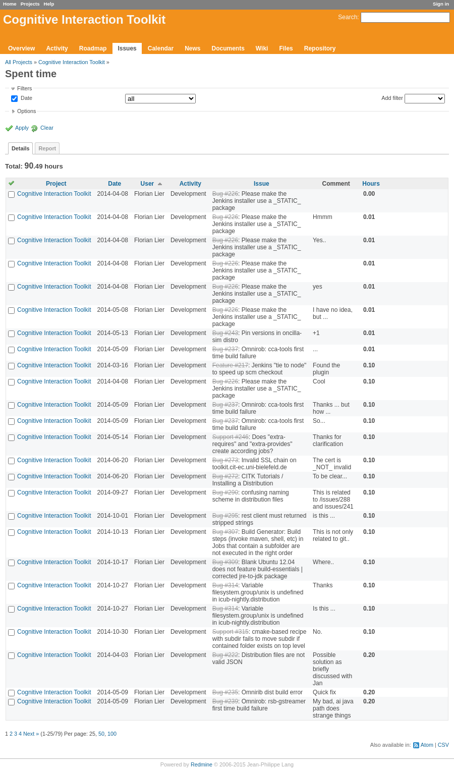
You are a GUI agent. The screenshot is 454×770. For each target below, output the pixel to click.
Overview (21, 48)
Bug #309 (225, 562)
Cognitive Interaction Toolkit (71, 62)
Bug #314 (225, 585)
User (147, 183)
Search (347, 17)
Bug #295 (225, 515)
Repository (320, 48)
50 (101, 734)
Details (20, 148)
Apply (22, 128)
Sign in (441, 4)
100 (112, 734)
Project (56, 183)
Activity (57, 48)
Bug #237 (225, 349)
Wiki (262, 48)
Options (26, 111)
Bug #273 (225, 460)
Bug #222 (225, 654)
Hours (371, 183)
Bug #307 (225, 531)
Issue (261, 183)
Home (10, 4)
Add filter (392, 98)
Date (25, 98)
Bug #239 (225, 701)
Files (286, 48)
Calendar (161, 48)
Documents (228, 48)
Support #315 (230, 631)
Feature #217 (230, 365)
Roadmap (93, 48)
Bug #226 (225, 193)
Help (49, 4)
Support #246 (230, 437)
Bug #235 (225, 692)
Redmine (201, 764)
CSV (443, 745)
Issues (127, 48)
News (192, 48)
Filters (24, 88)
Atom (427, 745)
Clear (46, 128)
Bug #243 (225, 333)
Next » (31, 734)
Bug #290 (225, 492)
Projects (30, 4)
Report (47, 148)
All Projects (18, 62)
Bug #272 (225, 476)
